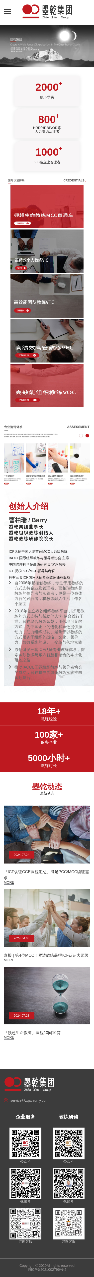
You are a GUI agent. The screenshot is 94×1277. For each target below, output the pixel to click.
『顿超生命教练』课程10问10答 (32, 1033)
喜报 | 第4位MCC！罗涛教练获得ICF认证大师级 (46, 955)
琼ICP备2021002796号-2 (47, 1270)
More (9, 882)
